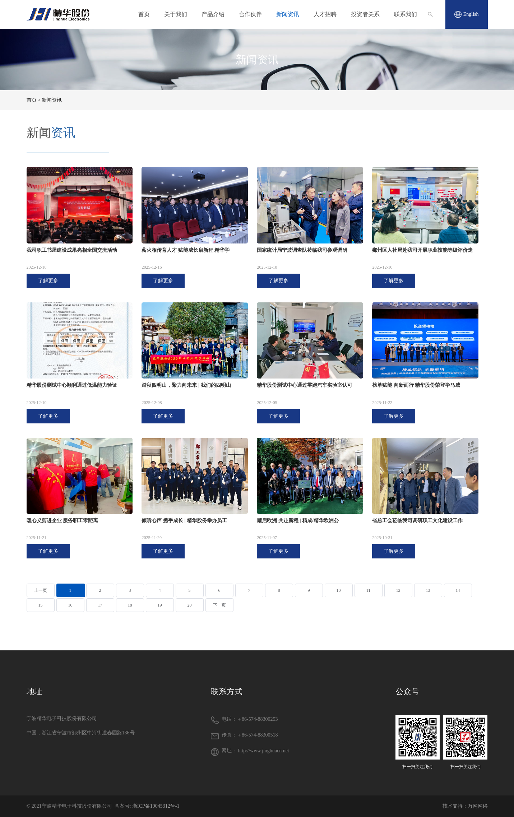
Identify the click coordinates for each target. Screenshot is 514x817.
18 (130, 605)
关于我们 (175, 14)
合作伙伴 (250, 14)
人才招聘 (325, 14)
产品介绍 (213, 14)
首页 (144, 14)
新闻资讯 (287, 14)
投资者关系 (365, 14)
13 (428, 590)
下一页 (219, 605)
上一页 (40, 590)
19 (160, 605)
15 (40, 605)
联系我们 (405, 14)
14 (458, 590)
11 (368, 590)
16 (70, 605)
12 (398, 590)
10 (339, 590)
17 (100, 605)
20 (189, 605)
